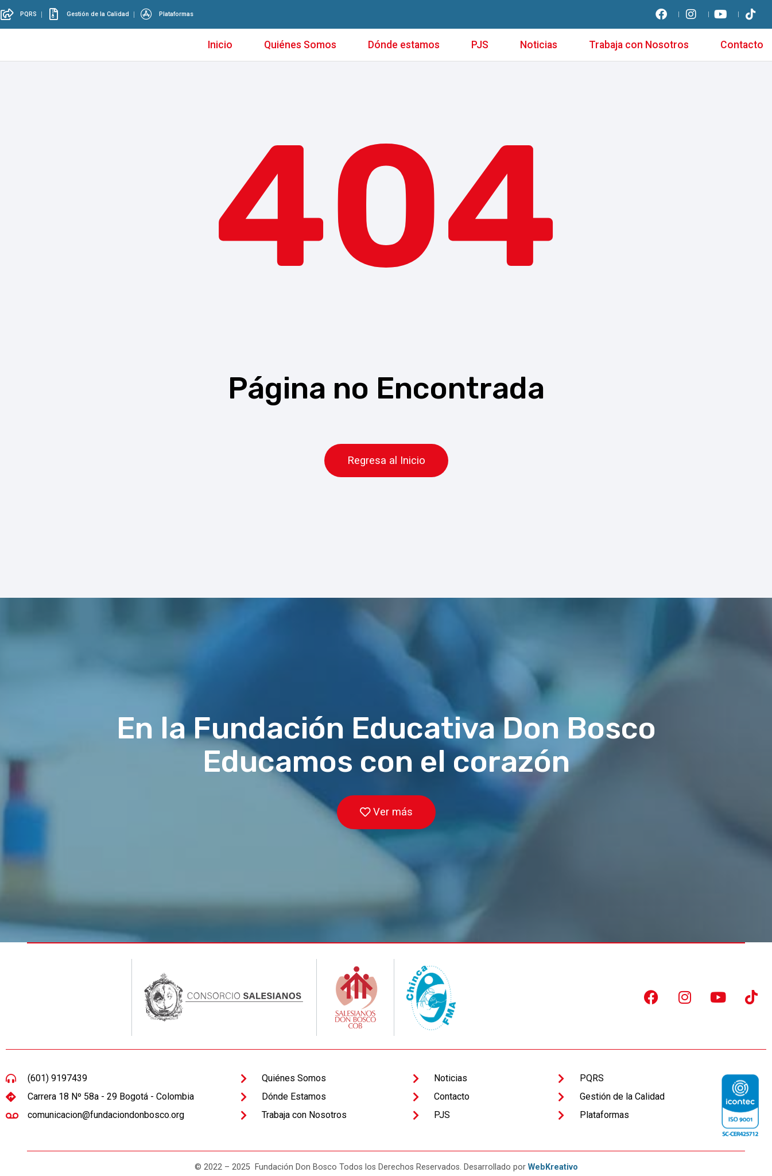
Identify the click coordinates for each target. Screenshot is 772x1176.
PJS (479, 45)
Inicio (220, 45)
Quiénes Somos (300, 45)
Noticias (538, 45)
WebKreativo (553, 1168)
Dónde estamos (404, 45)
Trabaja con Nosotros (639, 45)
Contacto (741, 45)
